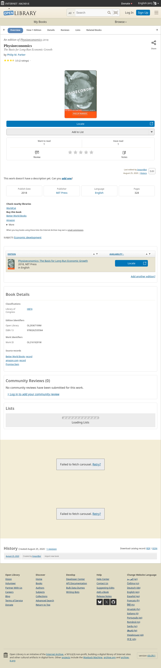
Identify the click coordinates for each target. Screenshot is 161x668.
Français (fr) (133, 600)
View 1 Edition (33, 30)
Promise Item (12, 364)
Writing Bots (72, 592)
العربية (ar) (132, 579)
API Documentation (76, 583)
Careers (9, 592)
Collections (41, 596)
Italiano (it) (133, 613)
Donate (126, 3)
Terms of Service (14, 600)
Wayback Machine (92, 657)
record (29, 356)
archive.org (110, 657)
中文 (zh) (131, 639)
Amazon (10, 220)
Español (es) (133, 596)
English (99, 192)
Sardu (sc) (132, 626)
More (11, 224)
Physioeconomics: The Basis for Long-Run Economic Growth (53, 260)
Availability (117, 254)
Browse (104, 22)
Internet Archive (54, 654)
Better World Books (16, 215)
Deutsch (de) (133, 587)
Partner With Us (13, 587)
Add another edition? (143, 276)
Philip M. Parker (16, 54)
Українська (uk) (135, 634)
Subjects (40, 592)
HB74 (29, 309)
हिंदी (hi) (131, 604)
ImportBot (142, 169)
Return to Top (43, 604)
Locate (80, 123)
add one (67, 178)
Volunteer (10, 583)
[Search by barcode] (115, 12)
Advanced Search (45, 600)
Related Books (94, 30)
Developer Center (75, 579)
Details (51, 30)
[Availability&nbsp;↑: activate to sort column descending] (131, 254)
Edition (12, 254)
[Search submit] (109, 12)
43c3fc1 (151, 655)
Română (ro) (133, 622)
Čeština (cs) (133, 583)
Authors (40, 587)
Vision (8, 579)
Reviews (65, 30)
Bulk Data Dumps (75, 587)
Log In (129, 13)
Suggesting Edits (105, 587)
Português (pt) (134, 617)
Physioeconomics (31, 40)
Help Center (103, 579)
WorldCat (11, 208)
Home (39, 579)
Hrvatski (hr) (133, 609)
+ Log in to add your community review (33, 394)
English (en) (133, 592)
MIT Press (61, 192)
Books (39, 583)
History (143, 173)
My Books (40, 22)
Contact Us (102, 583)
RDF (148, 548)
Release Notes (104, 596)
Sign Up (143, 13)
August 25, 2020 (12, 556)
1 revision (52, 548)
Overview (15, 30)
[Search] (90, 12)
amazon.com (12, 360)
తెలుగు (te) (132, 630)
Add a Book (103, 592)
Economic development (28, 237)
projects (66, 657)
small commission (75, 230)
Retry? (96, 464)
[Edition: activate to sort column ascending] (57, 254)
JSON (154, 548)
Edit (152, 171)
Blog (7, 596)
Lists (77, 30)
